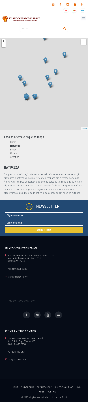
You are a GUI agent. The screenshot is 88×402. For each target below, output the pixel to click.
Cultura (13, 153)
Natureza (15, 145)
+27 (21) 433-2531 (17, 351)
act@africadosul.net (18, 276)
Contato (51, 392)
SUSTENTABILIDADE (64, 387)
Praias (13, 149)
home (15, 387)
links (79, 387)
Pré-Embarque (44, 387)
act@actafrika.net (17, 359)
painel (41, 392)
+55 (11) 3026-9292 (17, 269)
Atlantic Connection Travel (22, 301)
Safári (13, 142)
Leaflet (84, 129)
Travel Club (27, 387)
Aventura (14, 156)
